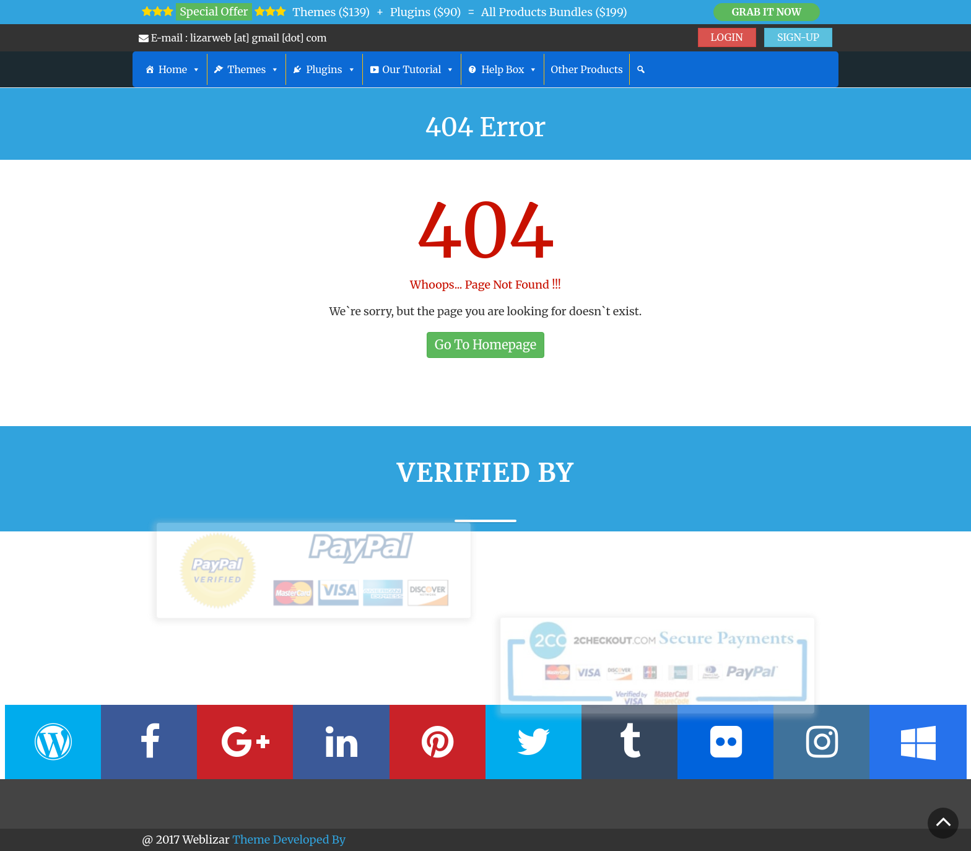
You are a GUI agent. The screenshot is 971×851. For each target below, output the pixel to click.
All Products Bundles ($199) (554, 12)
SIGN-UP (798, 37)
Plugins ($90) (425, 12)
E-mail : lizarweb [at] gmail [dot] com (233, 38)
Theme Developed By (289, 839)
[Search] (641, 69)
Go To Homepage (485, 344)
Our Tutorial (419, 69)
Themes (253, 69)
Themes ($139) (331, 12)
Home (180, 69)
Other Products (586, 69)
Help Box (509, 69)
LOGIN (727, 37)
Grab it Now (766, 12)
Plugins (330, 69)
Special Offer (214, 11)
